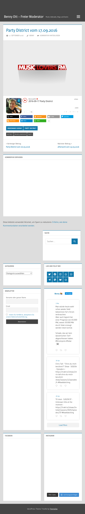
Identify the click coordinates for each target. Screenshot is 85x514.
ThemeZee (53, 509)
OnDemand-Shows (14, 128)
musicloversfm (20, 134)
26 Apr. (58, 360)
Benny (31, 35)
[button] (13, 116)
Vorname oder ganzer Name (16, 297)
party (30, 134)
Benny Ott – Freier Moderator (24, 17)
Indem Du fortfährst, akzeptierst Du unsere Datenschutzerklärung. (20, 316)
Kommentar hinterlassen (50, 35)
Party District (30, 128)
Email (8, 306)
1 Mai (57, 303)
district (10, 134)
